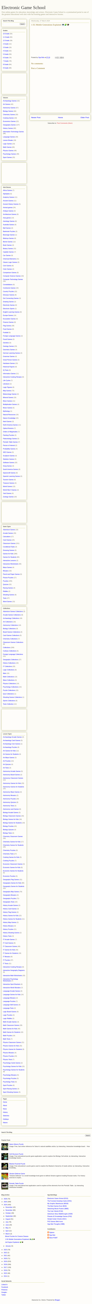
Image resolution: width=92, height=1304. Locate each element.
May (7, 1228)
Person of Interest (9, 445)
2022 (6, 1252)
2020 (6, 1258)
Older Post (84, 117)
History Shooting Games (11, 933)
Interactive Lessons (9, 560)
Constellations (7, 284)
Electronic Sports (8, 308)
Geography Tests (8, 902)
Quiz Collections (8, 694)
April (7, 1231)
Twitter (3, 1295)
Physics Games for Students (12, 1049)
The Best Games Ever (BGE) (57, 1206)
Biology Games (8, 111)
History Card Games (10, 909)
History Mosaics (8, 926)
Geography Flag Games (11, 879)
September (9, 1216)
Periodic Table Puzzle (16, 1183)
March (8, 1234)
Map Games (7, 390)
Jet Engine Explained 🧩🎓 (14, 1242)
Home (60, 117)
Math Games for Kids (10, 1028)
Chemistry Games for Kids (12, 842)
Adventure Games (9, 529)
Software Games (8, 462)
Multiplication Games (10, 404)
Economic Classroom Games (12, 864)
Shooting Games (8, 595)
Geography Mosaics (9, 895)
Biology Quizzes (8, 829)
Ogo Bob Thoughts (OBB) (56, 1224)
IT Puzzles (6, 960)
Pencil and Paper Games (11, 574)
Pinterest (4, 1290)
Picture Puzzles (8, 577)
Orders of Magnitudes (10, 432)
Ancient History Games (10, 204)
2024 (6, 1204)
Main (4, 673)
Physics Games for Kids (11, 1046)
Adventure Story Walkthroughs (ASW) (60, 1214)
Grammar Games (9, 356)
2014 (6, 1276)
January (8, 1246)
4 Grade (5, 51)
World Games (7, 486)
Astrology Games (9, 221)
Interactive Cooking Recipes (12, 377)
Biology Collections (9, 628)
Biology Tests (7, 833)
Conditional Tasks (9, 547)
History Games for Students (12, 919)
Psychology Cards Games (11, 1063)
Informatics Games (9, 373)
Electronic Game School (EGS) (57, 1198)
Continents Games (9, 288)
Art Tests (6, 768)
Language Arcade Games (11, 991)
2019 (6, 1261)
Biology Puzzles (8, 826)
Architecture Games (9, 214)
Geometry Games (9, 349)
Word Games (7, 601)
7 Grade (5, 61)
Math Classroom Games (11, 1025)
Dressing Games (8, 550)
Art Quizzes (7, 764)
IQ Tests (5, 370)
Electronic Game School (24, 7)
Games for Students (9, 557)
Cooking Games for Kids (11, 857)
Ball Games (7, 228)
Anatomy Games (8, 197)
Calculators (7, 536)
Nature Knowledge (9, 418)
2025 (6, 1202)
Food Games (7, 329)
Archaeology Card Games (11, 740)
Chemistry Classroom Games (13, 836)
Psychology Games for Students (14, 1070)
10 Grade (6, 34)
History (5, 1112)
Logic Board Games (9, 1011)
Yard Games (7, 493)
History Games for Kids (10, 915)
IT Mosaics (6, 956)
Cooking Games (8, 118)
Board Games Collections (11, 632)
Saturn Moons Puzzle (16, 1144)
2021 (6, 1255)
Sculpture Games (9, 456)
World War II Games (10, 490)
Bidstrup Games (8, 238)
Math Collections (8, 677)
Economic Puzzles (9, 876)
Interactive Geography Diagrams (14, 970)
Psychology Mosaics (10, 1075)
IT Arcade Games (9, 939)
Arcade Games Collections (12, 615)
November (9, 1210)
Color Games (7, 269)
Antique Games (8, 211)
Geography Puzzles (9, 898)
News (5, 1109)
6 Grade (5, 57)
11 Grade (6, 37)
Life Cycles (6, 380)
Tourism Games (8, 479)
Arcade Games (8, 533)
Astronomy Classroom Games (13, 778)
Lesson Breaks (8, 140)
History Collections (9, 663)
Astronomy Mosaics (9, 795)
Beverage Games (9, 235)
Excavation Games (9, 319)
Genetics (6, 343)
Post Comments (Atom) (64, 123)
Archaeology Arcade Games (12, 737)
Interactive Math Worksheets (12, 975)
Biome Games (7, 242)
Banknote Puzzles (9, 231)
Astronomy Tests (8, 806)
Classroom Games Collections (13, 642)
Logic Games (7, 144)
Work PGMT (53, 1238)
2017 (6, 1267)
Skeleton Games (8, 459)
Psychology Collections (10, 687)
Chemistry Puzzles (9, 850)
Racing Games (8, 588)
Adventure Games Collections (13, 611)
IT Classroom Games (10, 946)
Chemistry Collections (10, 639)
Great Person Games (10, 360)
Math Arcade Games (10, 1022)
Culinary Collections (9, 651)
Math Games (7, 147)
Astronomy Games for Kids (12, 783)
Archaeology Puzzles (10, 747)
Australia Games (8, 224)
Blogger (57, 1300)
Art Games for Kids (9, 751)
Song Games (7, 466)
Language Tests (8, 1008)
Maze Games (7, 567)
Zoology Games (8, 497)
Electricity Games (9, 305)
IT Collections (7, 666)
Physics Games (8, 150)
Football (5, 332)
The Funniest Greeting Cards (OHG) (59, 1201)
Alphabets (6, 194)
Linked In (4, 1284)
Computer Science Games (12, 276)
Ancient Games (8, 201)
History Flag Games (9, 912)
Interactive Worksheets (10, 564)
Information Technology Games (13, 131)
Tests (4, 598)
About (5, 1105)
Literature (6, 384)
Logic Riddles (7, 1018)
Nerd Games (7, 421)
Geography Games (9, 125)
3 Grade (5, 47)
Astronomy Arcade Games (12, 771)
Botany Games (8, 248)
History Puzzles (8, 929)
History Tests (7, 936)
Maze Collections (8, 680)
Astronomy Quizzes (9, 802)
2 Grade (5, 44)
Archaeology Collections (11, 618)
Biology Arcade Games (10, 812)
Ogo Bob (52, 1235)
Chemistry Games (9, 114)
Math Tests (6, 1039)
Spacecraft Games (9, 473)
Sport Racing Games (10, 1089)
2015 (6, 1273)
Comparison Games (9, 272)
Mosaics (6, 571)
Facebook (4, 1287)
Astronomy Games (9, 108)
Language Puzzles (9, 1001)
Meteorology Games (10, 394)
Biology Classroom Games (12, 816)
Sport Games (7, 157)
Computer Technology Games (13, 279)
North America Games (10, 425)
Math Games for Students (11, 1032)
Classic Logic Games (10, 262)
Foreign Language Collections (13, 654)
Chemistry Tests (8, 854)
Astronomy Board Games (11, 774)
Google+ (4, 1292)
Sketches (6, 1115)
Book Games (7, 245)
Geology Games (8, 346)
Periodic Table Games (10, 442)
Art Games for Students (11, 754)
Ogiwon (51, 1232)
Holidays (6, 1119)
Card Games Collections (11, 635)
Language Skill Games (10, 1005)
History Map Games (9, 922)
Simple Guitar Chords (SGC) (56, 1219)
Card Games (7, 540)
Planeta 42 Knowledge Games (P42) (59, 1216)
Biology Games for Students (12, 823)
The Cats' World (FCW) (55, 1211)
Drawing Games (8, 302)
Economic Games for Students (13, 871)
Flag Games (7, 326)
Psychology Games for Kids (12, 1066)
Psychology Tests (9, 1082)
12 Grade (6, 40)
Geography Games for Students (13, 886)
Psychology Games (9, 154)
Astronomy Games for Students (13, 787)
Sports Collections (9, 700)
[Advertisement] (14, 83)
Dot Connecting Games (11, 298)
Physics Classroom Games (12, 1042)
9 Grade (5, 68)
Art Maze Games (8, 757)
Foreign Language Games (11, 336)
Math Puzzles (7, 1035)
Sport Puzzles (7, 1085)
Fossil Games (7, 339)
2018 (6, 1264)
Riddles (5, 591)
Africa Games (7, 190)
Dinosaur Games (8, 295)
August (8, 1219)
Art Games (6, 104)
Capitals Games (8, 252)
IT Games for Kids (9, 950)
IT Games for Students (10, 953)
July (7, 1222)
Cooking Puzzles (8, 860)
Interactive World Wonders (12, 987)
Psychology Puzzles (9, 1078)
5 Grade (5, 54)
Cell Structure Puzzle (16, 1154)
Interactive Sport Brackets (11, 984)
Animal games (7, 207)
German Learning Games (11, 353)
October (8, 1213)
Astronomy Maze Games (11, 792)
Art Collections (8, 622)
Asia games (7, 218)
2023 (6, 1249)
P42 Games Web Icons (55, 1221)
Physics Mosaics (8, 1053)
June (7, 1225)
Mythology (6, 411)
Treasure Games (8, 483)
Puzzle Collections (9, 690)
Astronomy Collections (10, 625)
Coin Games (7, 265)
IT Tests (5, 963)
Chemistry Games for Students (13, 845)
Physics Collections (9, 683)
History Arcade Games (10, 905)
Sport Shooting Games (10, 1092)
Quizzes (5, 584)
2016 (6, 1270)
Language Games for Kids (11, 994)
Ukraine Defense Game (17, 1173)
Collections (6, 647)
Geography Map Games (11, 891)
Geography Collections (10, 659)
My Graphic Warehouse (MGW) (57, 1203)
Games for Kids (8, 554)
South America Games (10, 469)
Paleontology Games (10, 438)
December (9, 1207)
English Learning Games (11, 312)
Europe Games (8, 315)
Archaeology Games (10, 101)
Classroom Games (9, 543)
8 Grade (5, 64)
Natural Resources (9, 414)
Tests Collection (8, 704)
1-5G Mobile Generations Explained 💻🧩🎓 (20, 1239)
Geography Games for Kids (12, 883)
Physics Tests (7, 1059)
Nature (5, 1122)
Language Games (9, 137)
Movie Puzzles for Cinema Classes (16, 1236)
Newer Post (35, 117)
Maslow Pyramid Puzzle (17, 1164)
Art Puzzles (7, 761)
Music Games (7, 408)
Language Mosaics (9, 998)
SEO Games (7, 452)
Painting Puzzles (8, 435)
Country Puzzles (8, 291)
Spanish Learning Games (11, 476)
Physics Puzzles (8, 1056)
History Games (8, 128)
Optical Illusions (8, 428)
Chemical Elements (9, 259)
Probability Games (9, 449)
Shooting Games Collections (12, 697)
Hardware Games (9, 363)
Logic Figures (7, 387)
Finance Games (8, 322)
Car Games (7, 255)
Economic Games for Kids (11, 867)
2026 (6, 1199)
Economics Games (9, 121)
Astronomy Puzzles (9, 799)
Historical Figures (9, 367)
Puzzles (5, 581)
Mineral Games (8, 397)
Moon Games (7, 401)
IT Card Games (8, 943)
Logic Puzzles (7, 1015)
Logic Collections (8, 670)
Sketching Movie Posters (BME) (58, 1208)
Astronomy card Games (11, 809)
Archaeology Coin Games (11, 744)
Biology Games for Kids (11, 819)
